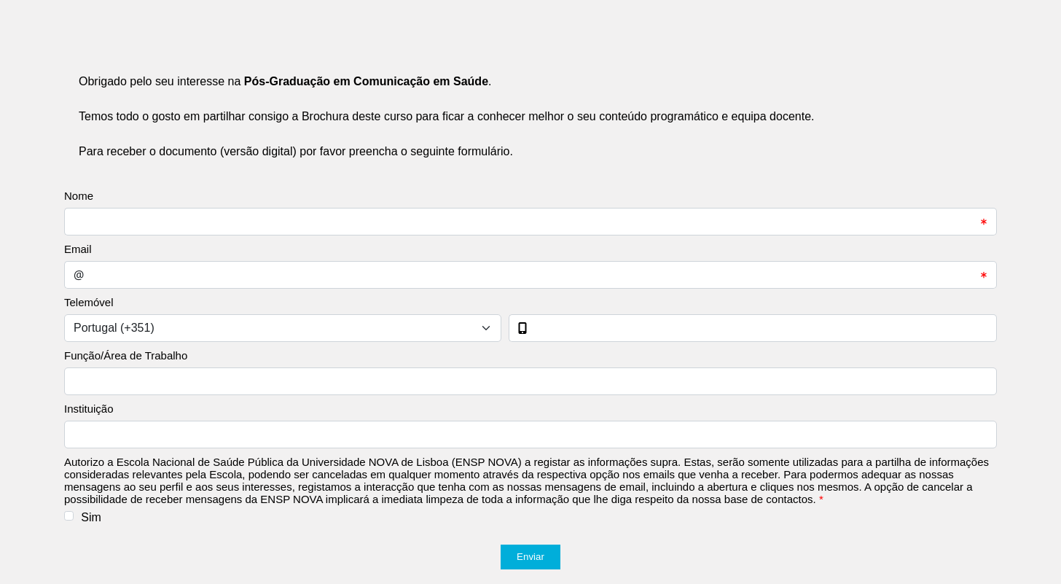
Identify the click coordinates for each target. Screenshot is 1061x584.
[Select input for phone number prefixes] (282, 328)
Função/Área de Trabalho (125, 355)
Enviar (530, 556)
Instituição (89, 408)
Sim (91, 517)
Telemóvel (89, 302)
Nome (78, 196)
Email (78, 249)
